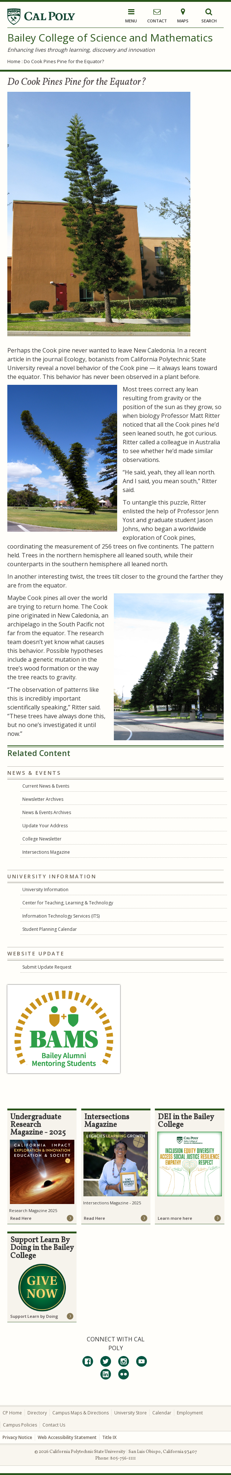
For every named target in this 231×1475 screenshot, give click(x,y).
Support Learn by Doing (34, 1316)
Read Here (20, 1218)
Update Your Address (45, 826)
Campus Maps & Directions (80, 1413)
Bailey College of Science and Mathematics (110, 37)
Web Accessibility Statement (67, 1437)
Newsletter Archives (42, 799)
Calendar (161, 1413)
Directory (37, 1413)
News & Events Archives (46, 812)
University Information (45, 889)
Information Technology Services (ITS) (61, 916)
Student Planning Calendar (49, 929)
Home (14, 61)
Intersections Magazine (46, 852)
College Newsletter (42, 839)
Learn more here (175, 1218)
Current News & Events (45, 786)
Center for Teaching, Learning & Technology (67, 903)
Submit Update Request (46, 967)
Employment (190, 1413)
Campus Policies (20, 1425)
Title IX (109, 1437)
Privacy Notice (17, 1437)
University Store (130, 1413)
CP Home (12, 1413)
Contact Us (53, 1425)
